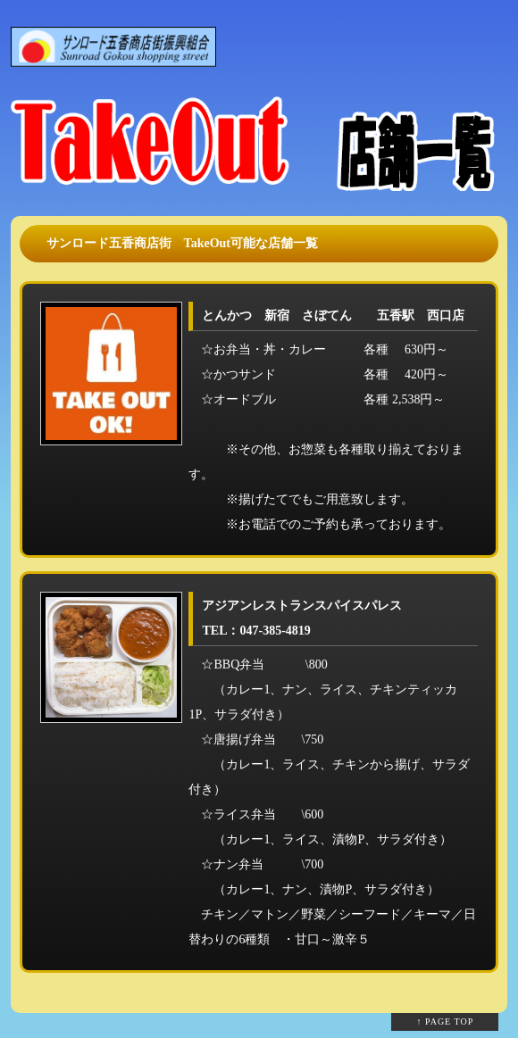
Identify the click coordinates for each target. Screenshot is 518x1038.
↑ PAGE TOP (445, 1021)
